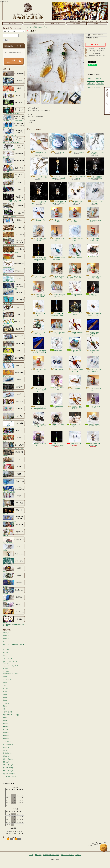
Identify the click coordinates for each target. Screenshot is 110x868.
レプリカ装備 (14, 206)
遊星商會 (14, 583)
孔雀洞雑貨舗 (14, 358)
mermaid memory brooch (56, 344)
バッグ (5, 685)
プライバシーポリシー (67, 855)
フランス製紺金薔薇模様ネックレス (93, 308)
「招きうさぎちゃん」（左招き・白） (56, 271)
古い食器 (14, 81)
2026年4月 (6, 635)
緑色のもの (6, 735)
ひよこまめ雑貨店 (14, 539)
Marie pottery (14, 554)
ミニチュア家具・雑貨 (14, 242)
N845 (14, 307)
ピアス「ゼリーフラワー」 (75, 233)
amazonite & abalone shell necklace (57, 252)
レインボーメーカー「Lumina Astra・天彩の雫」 (38, 402)
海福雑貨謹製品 (14, 74)
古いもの (14, 96)
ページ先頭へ (103, 849)
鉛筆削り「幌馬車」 (93, 419)
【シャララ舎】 (14, 416)
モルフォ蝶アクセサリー (14, 132)
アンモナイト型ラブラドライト (38, 327)
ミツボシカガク (14, 561)
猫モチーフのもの (8, 771)
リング (5, 655)
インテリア (6, 723)
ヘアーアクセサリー (9, 658)
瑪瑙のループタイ (38, 214)
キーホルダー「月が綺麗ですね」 (95, 144)
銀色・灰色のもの (8, 759)
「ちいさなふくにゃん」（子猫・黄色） (93, 270)
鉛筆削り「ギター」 (57, 233)
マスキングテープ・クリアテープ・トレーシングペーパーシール (14, 198)
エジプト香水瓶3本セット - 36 (57, 327)
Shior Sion (14, 402)
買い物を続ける (97, 53)
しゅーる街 (14, 423)
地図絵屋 (14, 452)
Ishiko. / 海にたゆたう (14, 278)
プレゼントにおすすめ (9, 776)
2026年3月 (6, 638)
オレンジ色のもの (8, 744)
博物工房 (14, 510)
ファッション (7, 679)
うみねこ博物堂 (14, 300)
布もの (5, 697)
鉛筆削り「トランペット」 (74, 419)
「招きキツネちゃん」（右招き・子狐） (93, 233)
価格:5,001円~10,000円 (94, 87)
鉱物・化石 (14, 168)
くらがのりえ (14, 373)
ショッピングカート (97, 23)
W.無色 (14, 619)
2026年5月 (6, 633)
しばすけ (14, 409)
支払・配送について (33, 23)
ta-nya (14, 438)
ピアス (5, 641)
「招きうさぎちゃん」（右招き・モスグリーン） (75, 271)
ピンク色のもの (7, 741)
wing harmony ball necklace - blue (93, 438)
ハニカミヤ (14, 525)
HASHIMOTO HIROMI (14, 518)
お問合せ (76, 23)
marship (14, 547)
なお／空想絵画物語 (14, 489)
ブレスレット (7, 652)
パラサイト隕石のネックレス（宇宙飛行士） (76, 168)
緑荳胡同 (14, 597)
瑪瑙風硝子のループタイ (93, 345)
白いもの (5, 750)
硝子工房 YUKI (14, 322)
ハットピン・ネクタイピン (11, 666)
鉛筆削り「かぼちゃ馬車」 (38, 419)
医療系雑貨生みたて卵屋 (14, 286)
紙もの (5, 694)
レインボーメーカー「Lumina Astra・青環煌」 (38, 270)
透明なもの (6, 762)
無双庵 (14, 568)
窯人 (14, 315)
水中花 (14, 257)
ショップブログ (55, 23)
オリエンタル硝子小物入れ (74, 344)
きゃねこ (14, 351)
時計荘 (14, 474)
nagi (14, 496)
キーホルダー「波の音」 (39, 168)
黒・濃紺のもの (7, 753)
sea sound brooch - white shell (56, 401)
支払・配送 (38, 855)
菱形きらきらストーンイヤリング (76, 193)
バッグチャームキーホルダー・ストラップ (11, 672)
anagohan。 (14, 271)
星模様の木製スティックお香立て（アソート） (93, 327)
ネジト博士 (14, 503)
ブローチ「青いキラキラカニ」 (95, 193)
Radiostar (14, 590)
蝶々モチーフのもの (9, 768)
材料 (4, 709)
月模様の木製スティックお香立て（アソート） (38, 346)
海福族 (5, 718)
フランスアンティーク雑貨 (11, 715)
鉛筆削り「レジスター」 (56, 419)
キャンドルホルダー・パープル (93, 401)
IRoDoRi (14, 293)
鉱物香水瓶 (14, 154)
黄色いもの (6, 732)
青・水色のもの (7, 729)
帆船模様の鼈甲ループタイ (75, 327)
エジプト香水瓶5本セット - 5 (57, 289)
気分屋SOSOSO (14, 344)
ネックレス (6, 649)
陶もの (5, 700)
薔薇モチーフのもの (9, 774)
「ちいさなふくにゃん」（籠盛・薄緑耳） (38, 289)
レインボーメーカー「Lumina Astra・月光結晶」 (58, 168)
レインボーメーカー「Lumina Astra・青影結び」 (56, 438)
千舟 (14, 460)
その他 (5, 721)
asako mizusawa (14, 264)
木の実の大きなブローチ (38, 308)
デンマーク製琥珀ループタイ (75, 364)
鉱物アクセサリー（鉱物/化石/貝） (14, 117)
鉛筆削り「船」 (93, 250)
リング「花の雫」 (58, 143)
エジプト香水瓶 (14, 235)
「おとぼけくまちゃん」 (38, 364)
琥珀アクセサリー (14, 125)
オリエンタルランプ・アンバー (93, 288)
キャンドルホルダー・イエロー (57, 382)
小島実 (14, 380)
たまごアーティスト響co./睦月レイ (14, 445)
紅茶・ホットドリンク (14, 88)
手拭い (5, 676)
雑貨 (14, 183)
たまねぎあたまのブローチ (93, 214)
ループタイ (6, 669)
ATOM (18, 839)
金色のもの (6, 756)
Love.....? (14, 605)
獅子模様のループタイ (39, 144)
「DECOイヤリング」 (56, 364)
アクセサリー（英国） (14, 146)
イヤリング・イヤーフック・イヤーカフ (13, 645)
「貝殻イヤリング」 (74, 438)
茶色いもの (6, 747)
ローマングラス (14, 161)
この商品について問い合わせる (97, 48)
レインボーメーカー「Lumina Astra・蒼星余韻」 (38, 252)
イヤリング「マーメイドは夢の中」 (93, 364)
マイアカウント (13, 28)
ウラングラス (14, 103)
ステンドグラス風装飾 (14, 213)
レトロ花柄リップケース (75, 383)
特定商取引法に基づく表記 (97, 55)
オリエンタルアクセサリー (14, 139)
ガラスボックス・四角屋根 (74, 307)
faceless (14, 612)
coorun (14, 365)
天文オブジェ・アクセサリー (14, 175)
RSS (10, 839)
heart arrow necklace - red (74, 288)
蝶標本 (14, 220)
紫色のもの (6, 738)
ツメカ (14, 467)
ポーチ (5, 682)
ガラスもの (6, 703)
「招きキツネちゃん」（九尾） (56, 214)
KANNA (14, 329)
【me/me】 (14, 576)
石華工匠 (14, 431)
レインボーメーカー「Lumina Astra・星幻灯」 (56, 308)
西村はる (14, 532)
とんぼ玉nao (14, 481)
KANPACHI (14, 336)
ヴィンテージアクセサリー (14, 110)
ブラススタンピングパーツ (14, 249)
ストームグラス (14, 228)
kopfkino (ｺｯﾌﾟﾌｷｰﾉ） (14, 387)
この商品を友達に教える (97, 51)
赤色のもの (6, 726)
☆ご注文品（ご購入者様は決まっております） (13, 625)
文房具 (14, 190)
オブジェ (5, 688)
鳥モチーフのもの (8, 765)
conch (14, 394)
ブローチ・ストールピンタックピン (10, 662)
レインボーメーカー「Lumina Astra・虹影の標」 (38, 383)
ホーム (12, 23)
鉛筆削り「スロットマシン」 (38, 438)
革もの (5, 706)
